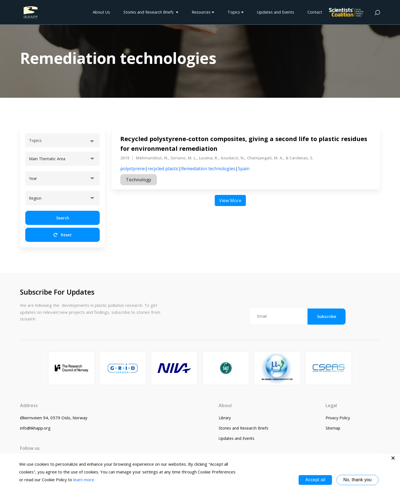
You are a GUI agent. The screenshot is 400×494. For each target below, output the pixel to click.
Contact (315, 12)
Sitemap (333, 428)
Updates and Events (275, 12)
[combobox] (62, 140)
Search (62, 217)
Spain (243, 168)
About (225, 405)
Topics (236, 12)
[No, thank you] (393, 458)
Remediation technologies (208, 168)
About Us (101, 12)
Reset (63, 234)
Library (225, 417)
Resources (203, 12)
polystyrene (132, 168)
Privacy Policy (338, 417)
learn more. (84, 479)
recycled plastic (163, 168)
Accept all (315, 479)
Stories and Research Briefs (150, 12)
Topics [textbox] (35, 140)
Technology (138, 180)
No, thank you (357, 479)
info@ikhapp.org (35, 428)
